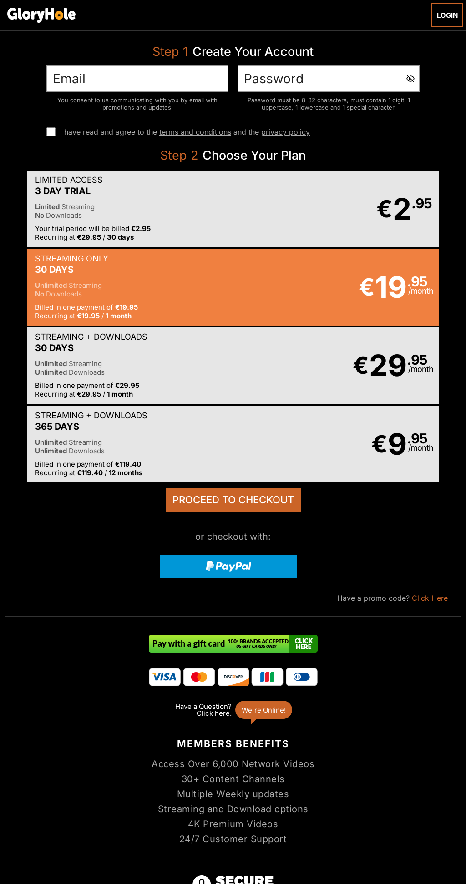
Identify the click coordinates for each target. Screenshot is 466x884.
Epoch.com (57, 826)
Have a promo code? (392, 443)
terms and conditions (195, 131)
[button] (118, 209)
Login (447, 15)
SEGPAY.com (303, 826)
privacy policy (285, 131)
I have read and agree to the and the (185, 131)
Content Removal (430, 826)
